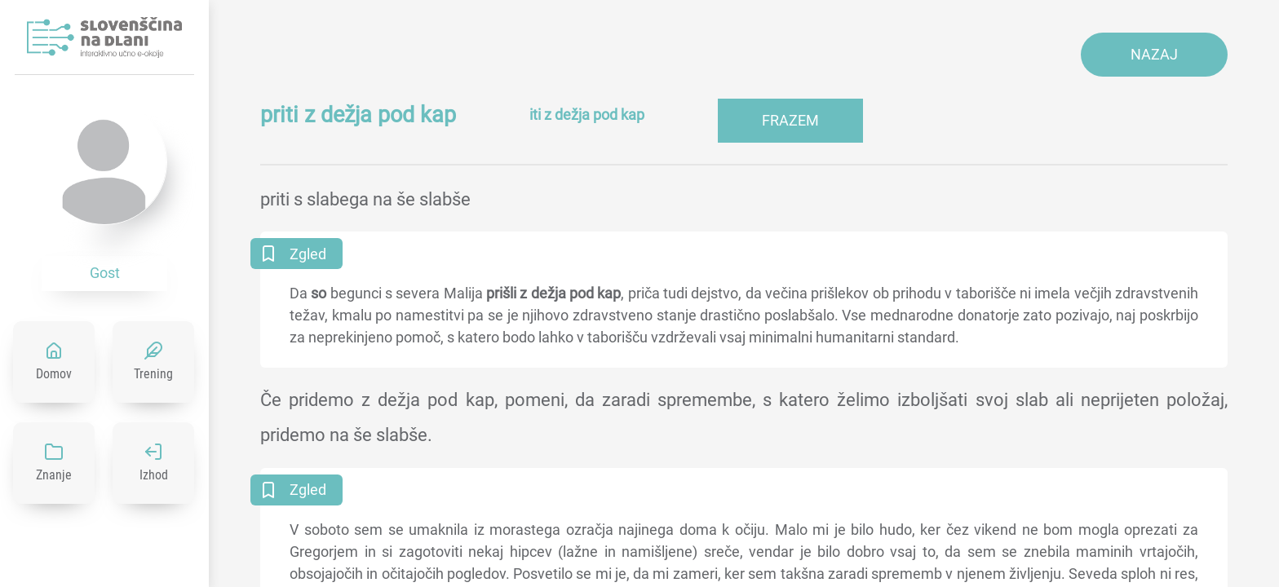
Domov (54, 374)
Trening (153, 374)
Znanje (54, 475)
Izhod (153, 475)
